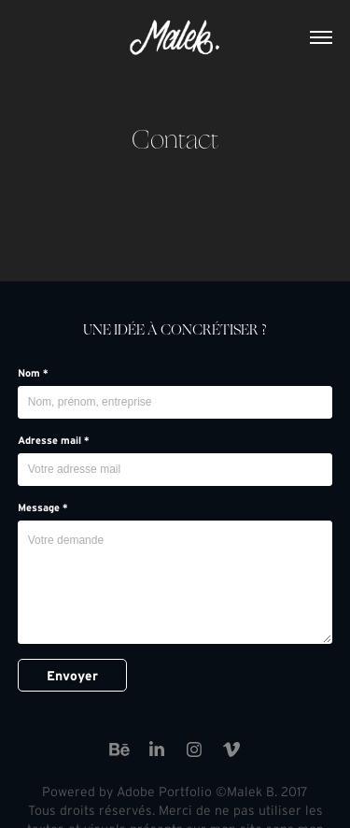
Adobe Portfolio (164, 791)
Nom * (33, 372)
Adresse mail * (54, 440)
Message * (43, 507)
